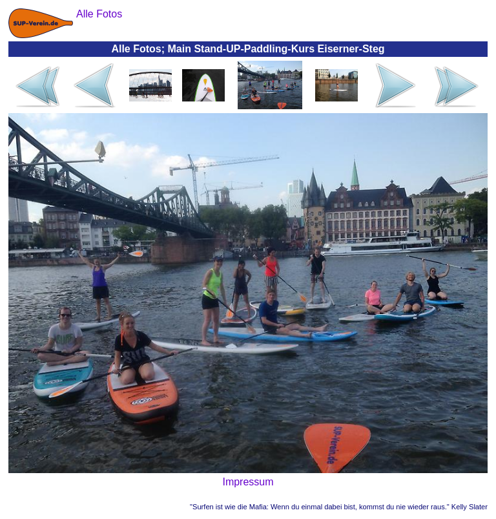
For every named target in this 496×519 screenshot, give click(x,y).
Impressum (247, 481)
